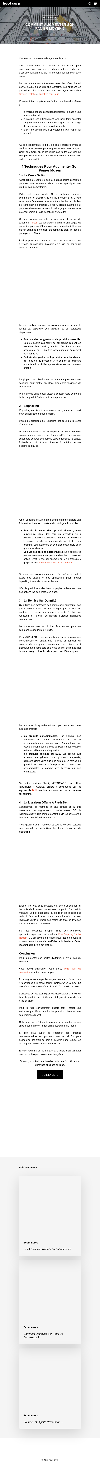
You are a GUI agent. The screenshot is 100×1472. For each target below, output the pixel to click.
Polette (32, 94)
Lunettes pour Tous (49, 94)
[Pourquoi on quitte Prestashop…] (50, 1388)
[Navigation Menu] (95, 3)
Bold (34, 790)
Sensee (23, 94)
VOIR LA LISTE (50, 1074)
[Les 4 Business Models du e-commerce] (50, 1216)
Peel (34, 222)
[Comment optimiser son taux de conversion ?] (50, 1302)
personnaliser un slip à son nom (55, 562)
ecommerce (50, 17)
